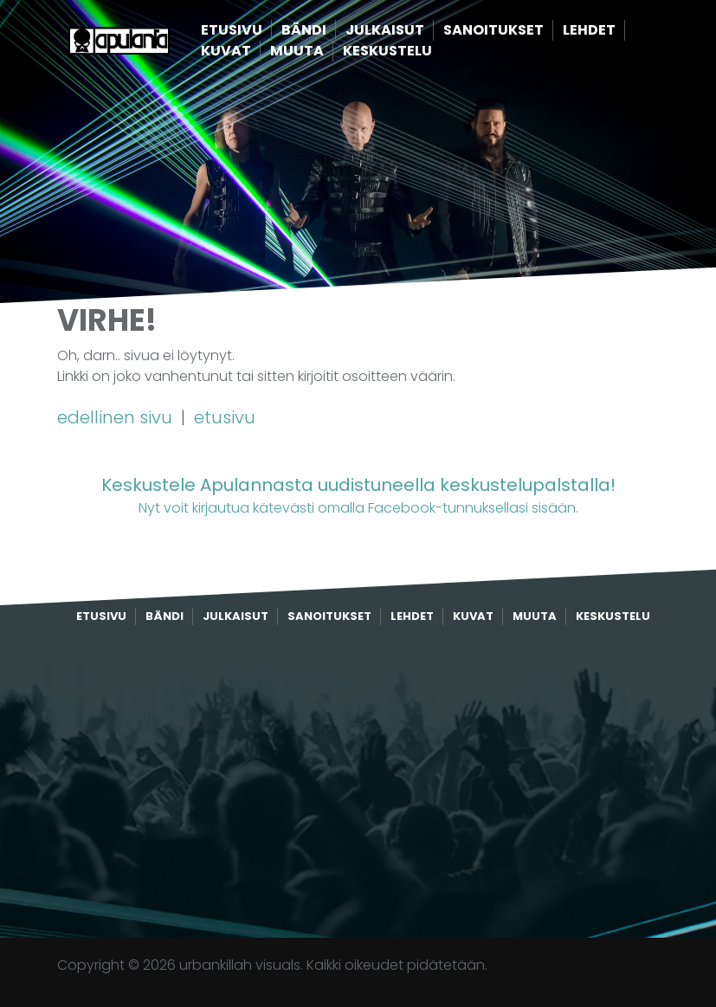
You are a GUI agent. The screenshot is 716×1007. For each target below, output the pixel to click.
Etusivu (257, 31)
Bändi (329, 31)
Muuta (323, 51)
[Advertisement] (358, 782)
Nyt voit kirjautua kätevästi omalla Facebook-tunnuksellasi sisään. (358, 495)
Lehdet (615, 31)
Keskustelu (413, 51)
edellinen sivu (117, 417)
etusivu (224, 417)
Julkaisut (410, 31)
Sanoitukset (519, 31)
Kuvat (252, 51)
